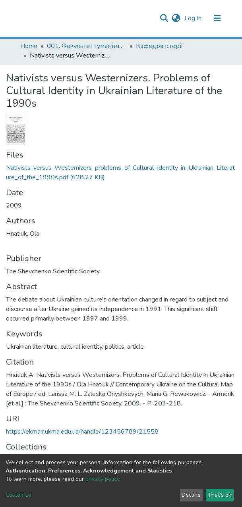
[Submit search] (164, 18)
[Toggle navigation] (217, 18)
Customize (18, 495)
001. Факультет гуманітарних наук (86, 46)
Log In (193, 18)
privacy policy (102, 479)
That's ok (219, 495)
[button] (176, 18)
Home (28, 46)
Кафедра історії (159, 46)
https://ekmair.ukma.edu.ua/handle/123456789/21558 (82, 431)
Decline (191, 495)
